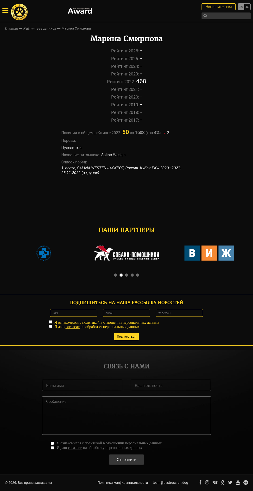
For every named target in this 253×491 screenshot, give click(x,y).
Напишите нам (218, 6)
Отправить (126, 459)
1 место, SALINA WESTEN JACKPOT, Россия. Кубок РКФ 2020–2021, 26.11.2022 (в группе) (121, 170)
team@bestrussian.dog (170, 482)
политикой (91, 322)
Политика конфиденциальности (122, 482)
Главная (11, 28)
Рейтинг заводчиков (39, 28)
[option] (43, 253)
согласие (72, 327)
